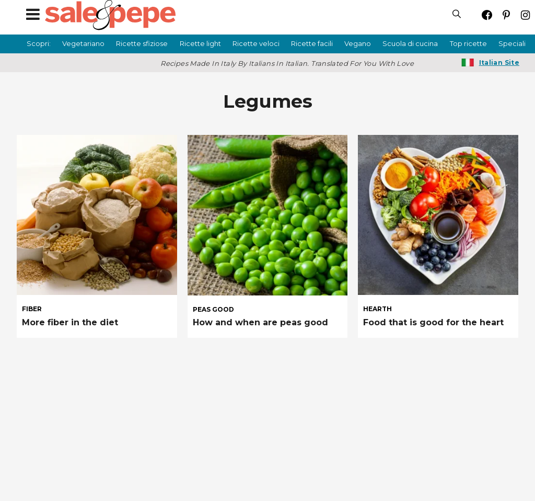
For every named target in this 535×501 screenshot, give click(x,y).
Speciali (512, 43)
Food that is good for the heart (433, 322)
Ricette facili (312, 43)
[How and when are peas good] (268, 215)
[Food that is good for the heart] (438, 215)
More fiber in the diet (70, 322)
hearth (377, 309)
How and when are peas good (260, 322)
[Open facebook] (486, 14)
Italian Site (499, 62)
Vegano (357, 43)
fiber (32, 309)
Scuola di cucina (410, 43)
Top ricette (468, 43)
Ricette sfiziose (142, 43)
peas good (213, 309)
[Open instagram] (525, 14)
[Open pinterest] (506, 14)
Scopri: (39, 43)
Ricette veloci (256, 43)
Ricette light (200, 43)
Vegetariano (83, 43)
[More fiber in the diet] (97, 215)
